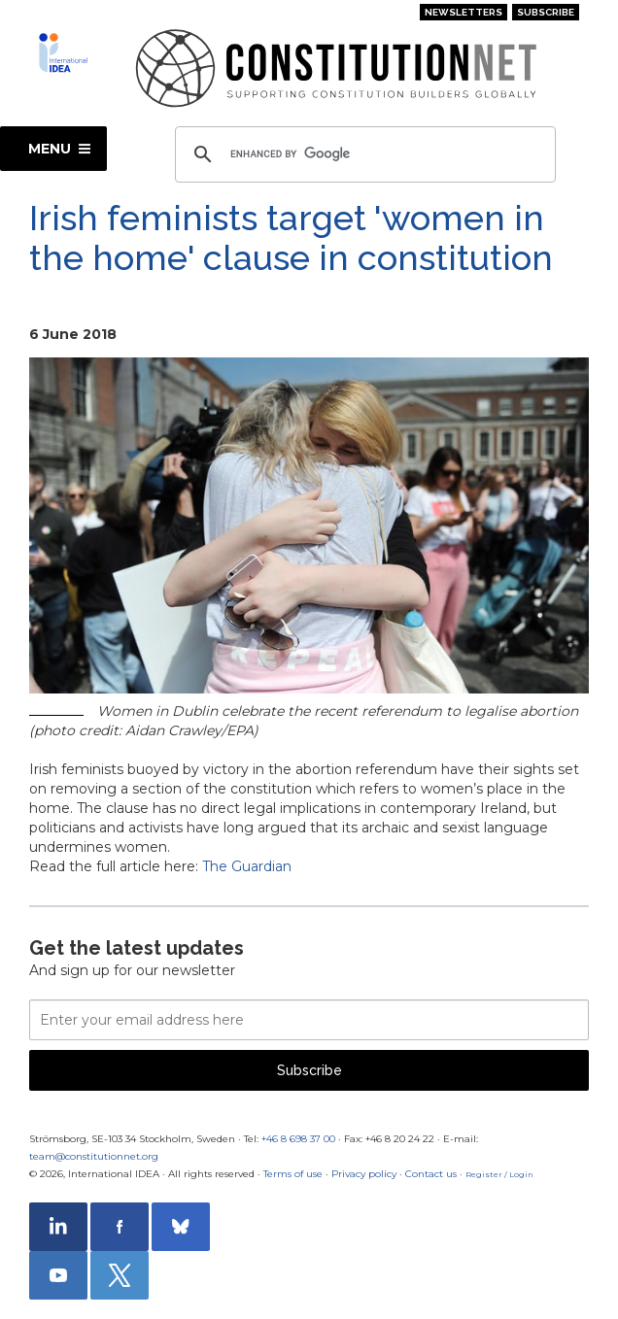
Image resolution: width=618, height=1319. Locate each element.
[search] (362, 154)
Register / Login (499, 1174)
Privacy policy (363, 1173)
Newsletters (463, 12)
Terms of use (293, 1173)
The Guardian (247, 866)
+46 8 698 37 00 (298, 1139)
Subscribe (545, 12)
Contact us (431, 1173)
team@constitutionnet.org (93, 1156)
